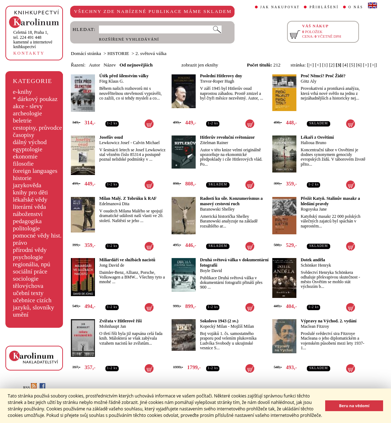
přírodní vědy (30, 250)
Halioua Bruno (313, 142)
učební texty (28, 293)
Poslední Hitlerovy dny (221, 75)
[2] (332, 65)
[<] (318, 65)
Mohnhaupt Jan (112, 326)
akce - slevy (28, 106)
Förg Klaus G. (111, 81)
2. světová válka (151, 53)
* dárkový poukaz (35, 99)
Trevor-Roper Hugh (217, 81)
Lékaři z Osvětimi (317, 137)
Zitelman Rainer (214, 142)
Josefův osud (111, 137)
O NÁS (356, 7)
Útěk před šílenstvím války (124, 75)
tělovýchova (28, 285)
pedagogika (27, 221)
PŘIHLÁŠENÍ (323, 7)
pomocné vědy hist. (37, 235)
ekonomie (25, 156)
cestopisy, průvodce (37, 127)
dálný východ (30, 142)
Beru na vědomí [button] (354, 405)
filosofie (23, 163)
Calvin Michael (146, 142)
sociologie (25, 278)
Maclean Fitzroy (315, 326)
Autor (94, 65)
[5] (352, 65)
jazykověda (27, 185)
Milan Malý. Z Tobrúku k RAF (127, 198)
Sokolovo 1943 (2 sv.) (219, 320)
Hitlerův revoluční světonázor (227, 137)
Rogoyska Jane (314, 209)
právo (20, 242)
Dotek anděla (313, 259)
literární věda (29, 206)
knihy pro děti (30, 192)
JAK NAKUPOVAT (280, 7)
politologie (26, 228)
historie (22, 178)
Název (110, 65)
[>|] (373, 65)
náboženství (28, 214)
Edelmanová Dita (114, 203)
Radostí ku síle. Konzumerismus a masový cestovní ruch (231, 201)
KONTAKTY (29, 53)
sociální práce (30, 271)
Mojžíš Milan (242, 326)
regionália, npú (31, 264)
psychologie (28, 257)
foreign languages (35, 170)
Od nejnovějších (136, 65)
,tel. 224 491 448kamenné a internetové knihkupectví (33, 39)
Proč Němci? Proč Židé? (323, 75)
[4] (345, 65)
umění (20, 314)
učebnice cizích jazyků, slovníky (33, 304)
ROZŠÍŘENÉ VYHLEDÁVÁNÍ (129, 39)
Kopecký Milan (213, 326)
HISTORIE (118, 53)
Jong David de (111, 265)
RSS (30, 388)
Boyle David (211, 270)
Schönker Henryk (316, 265)
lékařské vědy (30, 199)
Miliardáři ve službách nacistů (127, 259)
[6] (359, 65)
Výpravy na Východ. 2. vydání (328, 320)
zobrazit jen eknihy (199, 65)
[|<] (310, 65)
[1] (325, 65)
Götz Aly (309, 81)
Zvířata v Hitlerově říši (120, 320)
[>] (366, 65)
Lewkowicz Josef (114, 142)
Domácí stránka (86, 53)
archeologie (27, 113)
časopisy (24, 135)
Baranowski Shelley (217, 209)
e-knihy (22, 91)
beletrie (22, 120)
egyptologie (27, 149)
